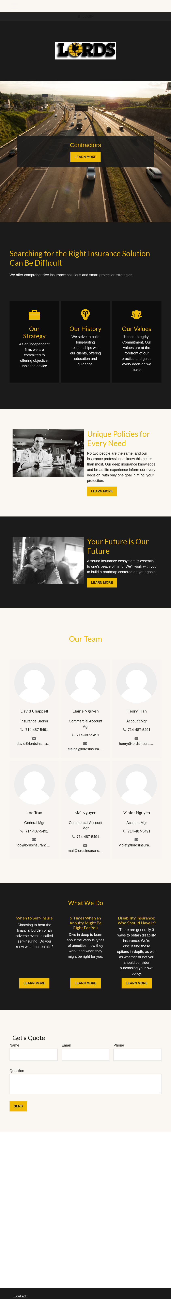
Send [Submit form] (18, 1106)
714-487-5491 (36, 730)
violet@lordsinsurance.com (136, 845)
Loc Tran (34, 812)
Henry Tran (136, 710)
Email (66, 1045)
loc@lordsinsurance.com (34, 845)
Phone (118, 1045)
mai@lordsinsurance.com (85, 851)
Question (17, 1071)
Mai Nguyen (85, 812)
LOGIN (85, 16)
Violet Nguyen (136, 812)
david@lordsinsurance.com (34, 744)
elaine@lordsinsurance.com (85, 749)
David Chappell (34, 710)
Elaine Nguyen (85, 710)
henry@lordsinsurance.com (136, 744)
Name (14, 1045)
